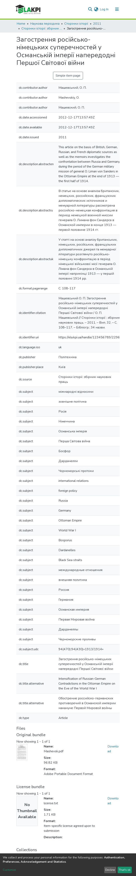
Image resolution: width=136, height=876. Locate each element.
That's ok (125, 870)
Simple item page (68, 75)
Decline (110, 870)
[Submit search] (90, 9)
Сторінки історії (76, 23)
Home (21, 23)
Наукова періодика (45, 23)
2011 (97, 23)
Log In (104, 9)
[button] (96, 9)
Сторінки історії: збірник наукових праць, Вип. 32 (41, 28)
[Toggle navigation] (117, 9)
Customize (9, 870)
